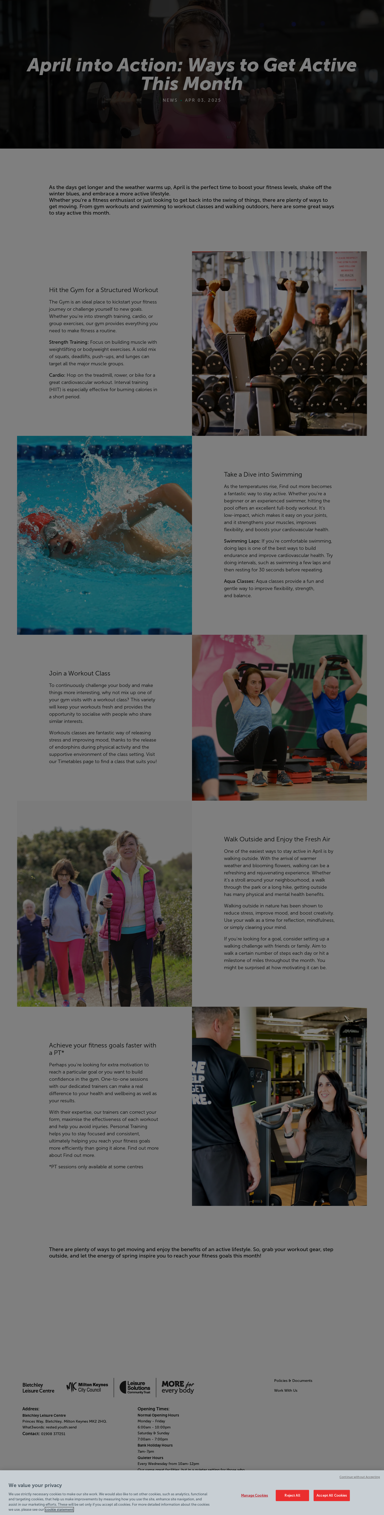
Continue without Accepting (359, 1477)
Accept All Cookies (332, 1495)
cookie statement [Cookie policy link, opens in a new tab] (59, 1510)
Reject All (292, 1495)
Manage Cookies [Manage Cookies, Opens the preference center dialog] (254, 1495)
